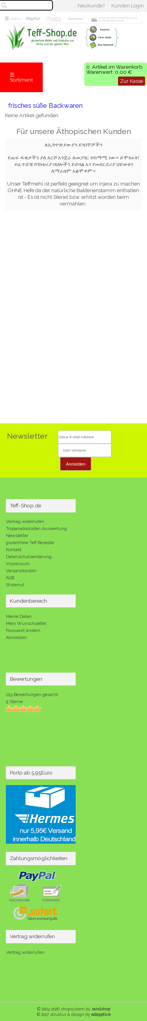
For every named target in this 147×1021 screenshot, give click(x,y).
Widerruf (15, 584)
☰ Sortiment (21, 77)
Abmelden (16, 637)
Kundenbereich (28, 601)
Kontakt (14, 549)
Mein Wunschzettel (26, 623)
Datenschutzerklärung (29, 556)
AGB (10, 577)
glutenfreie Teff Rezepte (30, 542)
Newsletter (17, 535)
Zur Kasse (131, 81)
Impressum (18, 563)
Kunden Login (127, 6)
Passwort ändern (23, 630)
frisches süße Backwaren (45, 105)
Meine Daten (19, 616)
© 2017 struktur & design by (74, 1014)
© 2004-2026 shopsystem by (73, 1009)
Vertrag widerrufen (25, 521)
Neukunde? (91, 6)
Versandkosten (21, 570)
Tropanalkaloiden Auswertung (36, 528)
